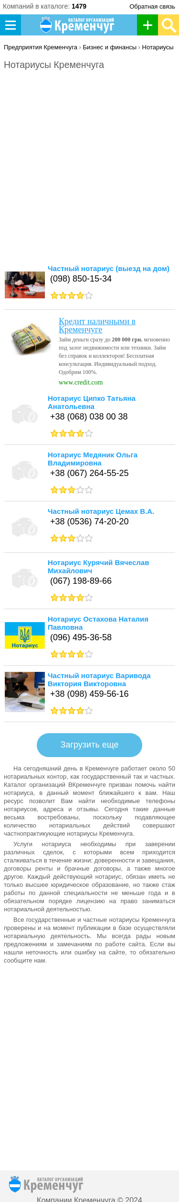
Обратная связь (152, 6)
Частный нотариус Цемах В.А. (101, 511)
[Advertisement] (89, 171)
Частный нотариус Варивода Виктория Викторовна (99, 679)
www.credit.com (81, 382)
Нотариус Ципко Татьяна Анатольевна (92, 402)
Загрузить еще (90, 744)
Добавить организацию (150, 24)
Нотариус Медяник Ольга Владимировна (92, 459)
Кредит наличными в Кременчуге (97, 325)
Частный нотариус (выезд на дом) (108, 268)
